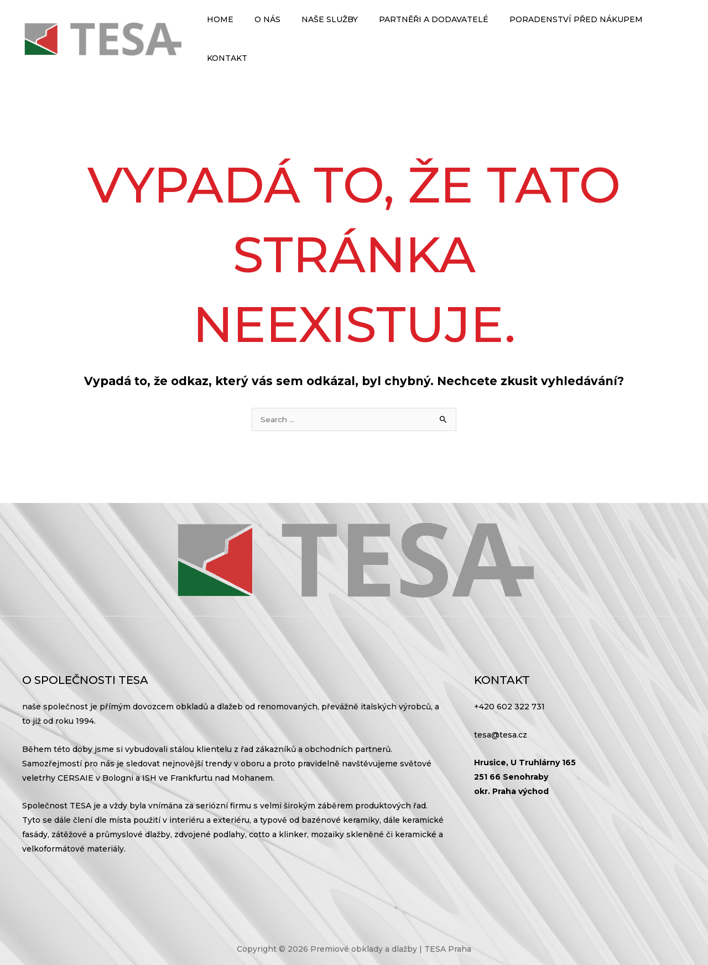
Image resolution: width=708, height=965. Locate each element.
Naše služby (323, 28)
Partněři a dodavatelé (421, 28)
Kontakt (661, 28)
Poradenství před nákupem (558, 28)
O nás (266, 28)
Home (224, 28)
